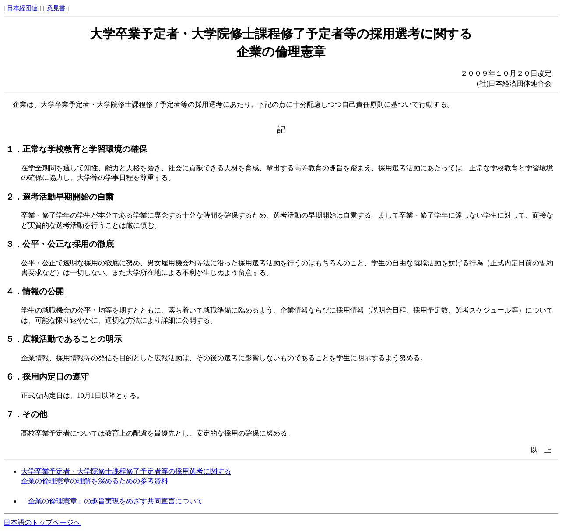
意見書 (56, 7)
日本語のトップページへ (42, 522)
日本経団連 (22, 7)
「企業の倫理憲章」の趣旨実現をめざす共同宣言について (112, 501)
